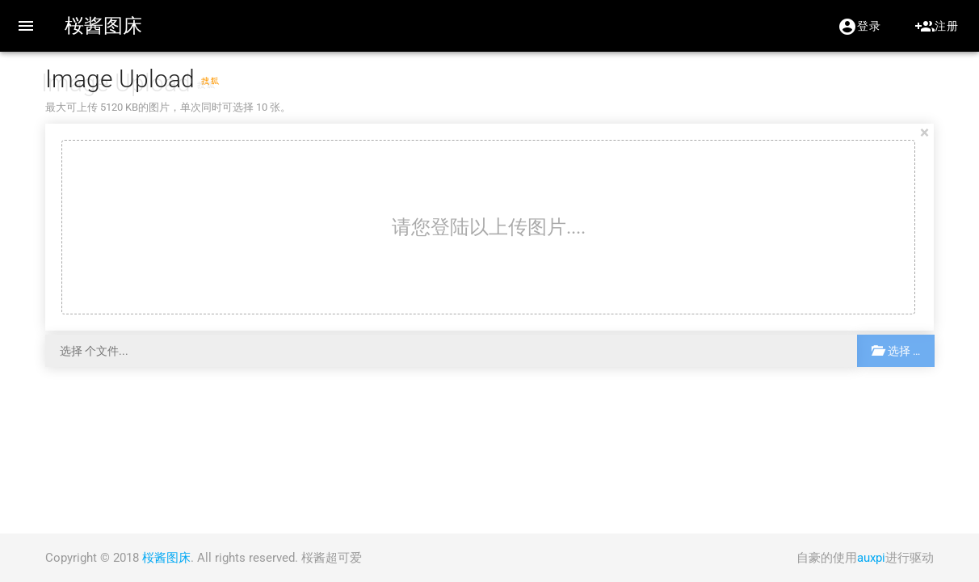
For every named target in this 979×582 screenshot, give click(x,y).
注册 (936, 26)
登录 (859, 26)
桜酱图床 (103, 26)
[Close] (924, 133)
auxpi (871, 557)
